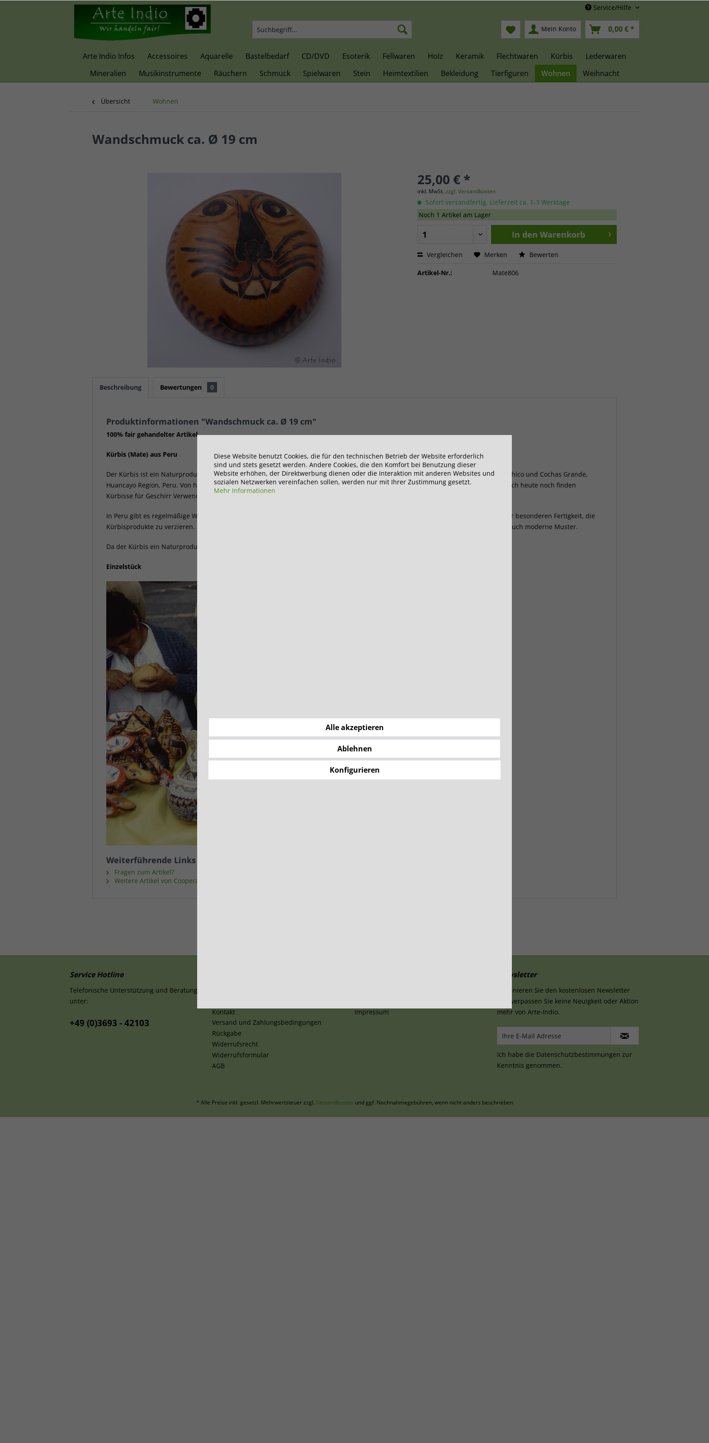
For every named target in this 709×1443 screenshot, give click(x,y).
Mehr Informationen (244, 490)
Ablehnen (354, 749)
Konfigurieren (355, 770)
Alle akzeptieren (355, 727)
